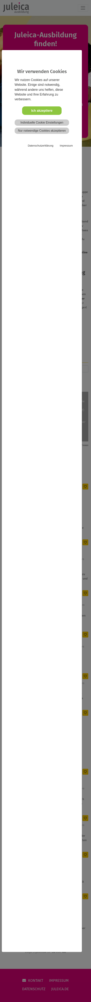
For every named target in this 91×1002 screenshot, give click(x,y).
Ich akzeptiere (41, 110)
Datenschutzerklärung (40, 145)
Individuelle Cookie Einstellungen (41, 122)
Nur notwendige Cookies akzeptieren (42, 130)
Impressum (66, 145)
